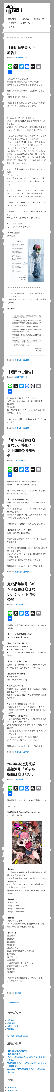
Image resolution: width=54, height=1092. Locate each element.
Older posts (13, 1002)
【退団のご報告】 (21, 372)
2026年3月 (11, 1087)
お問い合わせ (27, 23)
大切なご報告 (12, 1026)
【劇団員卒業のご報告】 (17, 1051)
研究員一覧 (39, 19)
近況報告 (12, 19)
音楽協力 (12, 23)
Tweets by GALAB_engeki (17, 1036)
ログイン (12, 27)
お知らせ (18, 360)
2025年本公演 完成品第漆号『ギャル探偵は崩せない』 (21, 769)
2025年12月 (12, 1090)
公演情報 (26, 572)
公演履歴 (25, 19)
